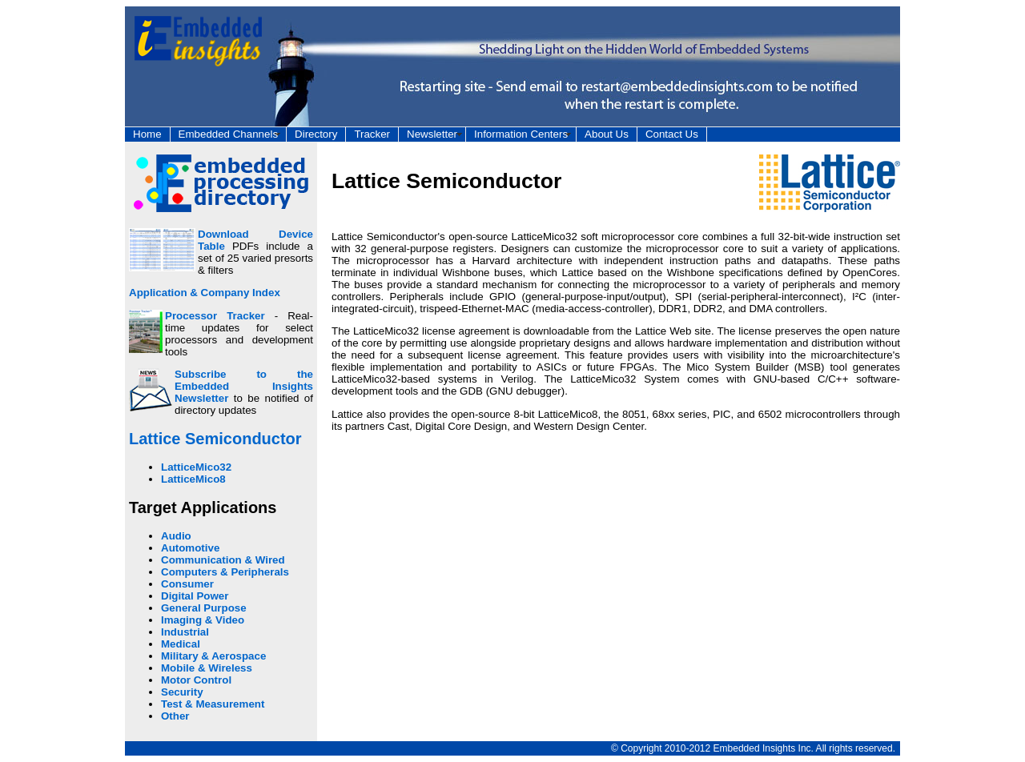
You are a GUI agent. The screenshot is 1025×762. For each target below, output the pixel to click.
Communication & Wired (223, 560)
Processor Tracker (215, 316)
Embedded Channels (228, 134)
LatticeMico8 (193, 479)
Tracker (372, 134)
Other (175, 716)
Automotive (190, 548)
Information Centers (521, 134)
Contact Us (671, 134)
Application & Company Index (204, 293)
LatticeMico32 (196, 467)
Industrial (185, 632)
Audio (176, 536)
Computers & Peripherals (225, 572)
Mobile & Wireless (206, 668)
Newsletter (432, 134)
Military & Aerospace (213, 656)
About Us (607, 134)
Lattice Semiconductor (215, 438)
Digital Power (194, 596)
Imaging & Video (202, 620)
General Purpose (204, 608)
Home (147, 134)
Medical (180, 644)
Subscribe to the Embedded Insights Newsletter (244, 386)
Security (182, 692)
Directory (316, 134)
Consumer (187, 584)
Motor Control (196, 680)
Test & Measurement (212, 704)
